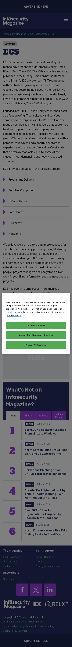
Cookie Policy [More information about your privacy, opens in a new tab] (14, 315)
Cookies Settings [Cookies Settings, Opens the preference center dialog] (36, 325)
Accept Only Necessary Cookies (36, 335)
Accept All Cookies (36, 345)
